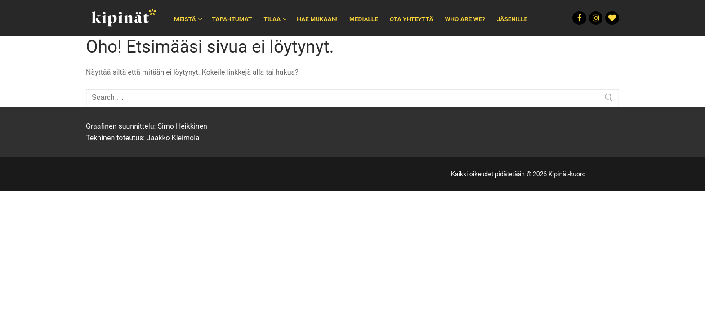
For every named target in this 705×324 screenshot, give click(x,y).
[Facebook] (579, 18)
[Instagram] (596, 18)
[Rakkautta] (612, 18)
